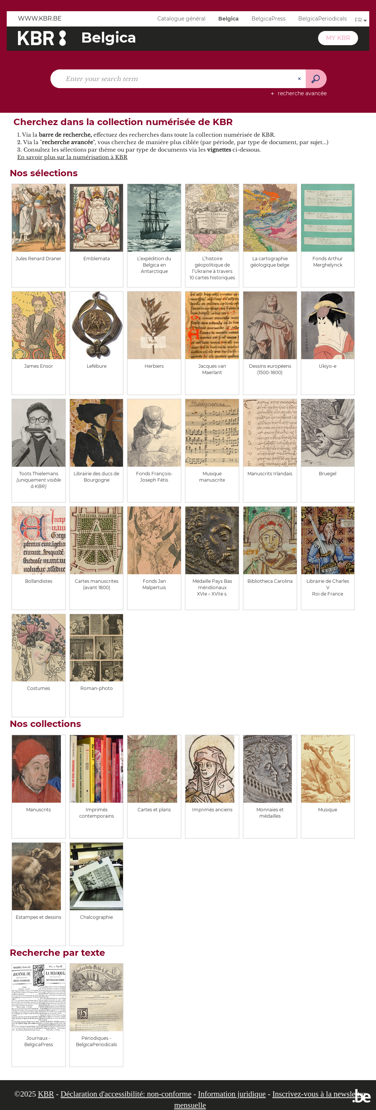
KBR (46, 1093)
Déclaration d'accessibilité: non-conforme (126, 1093)
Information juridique (232, 1093)
